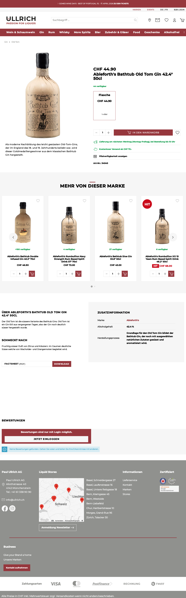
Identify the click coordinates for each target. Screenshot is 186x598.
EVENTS (150, 10)
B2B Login (179, 10)
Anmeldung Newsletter (57, 518)
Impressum (35, 595)
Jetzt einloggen (46, 430)
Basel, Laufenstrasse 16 (99, 475)
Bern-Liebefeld (95, 494)
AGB (4, 595)
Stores (126, 485)
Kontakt (127, 475)
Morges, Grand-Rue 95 (99, 503)
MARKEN (137, 10)
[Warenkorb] (182, 20)
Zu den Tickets (121, 3)
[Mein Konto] (174, 20)
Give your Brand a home (17, 545)
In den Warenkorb (143, 132)
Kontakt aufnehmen (17, 558)
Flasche (104, 95)
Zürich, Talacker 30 (97, 508)
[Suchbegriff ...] (92, 20)
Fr (166, 9)
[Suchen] (135, 20)
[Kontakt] (157, 20)
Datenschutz (17, 595)
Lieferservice (130, 471)
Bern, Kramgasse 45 (97, 485)
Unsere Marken (12, 550)
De (161, 9)
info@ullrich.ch (15, 490)
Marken (127, 480)
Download (61, 354)
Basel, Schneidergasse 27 (100, 471)
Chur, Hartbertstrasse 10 (100, 499)
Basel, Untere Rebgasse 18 (101, 480)
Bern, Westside (95, 489)
